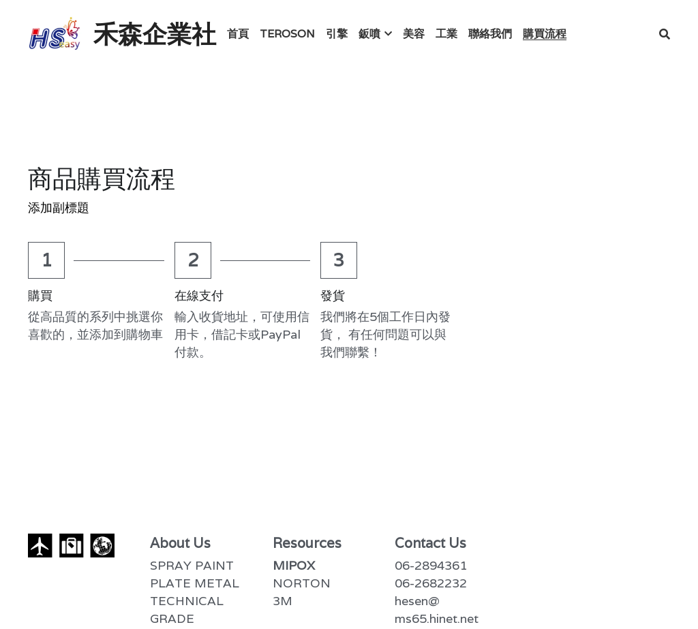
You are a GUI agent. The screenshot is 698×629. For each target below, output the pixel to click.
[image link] (55, 33)
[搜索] (664, 34)
